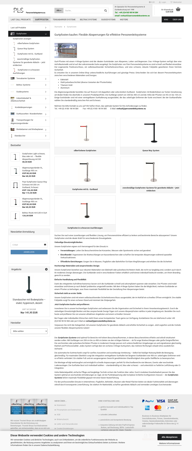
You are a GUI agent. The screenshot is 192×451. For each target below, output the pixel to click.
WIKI (166, 19)
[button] (152, 2)
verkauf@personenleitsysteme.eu (131, 108)
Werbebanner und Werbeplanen (27, 129)
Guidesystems (108, 19)
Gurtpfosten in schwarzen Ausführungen (26, 71)
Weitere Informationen (169, 443)
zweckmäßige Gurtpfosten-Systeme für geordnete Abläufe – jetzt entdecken (29, 61)
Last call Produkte (21, 19)
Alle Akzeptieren (169, 437)
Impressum (61, 408)
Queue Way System (23, 49)
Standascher (18, 136)
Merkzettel (176, 2)
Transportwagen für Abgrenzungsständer (22, 121)
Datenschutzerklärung (50, 445)
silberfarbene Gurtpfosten (26, 43)
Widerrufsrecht (63, 422)
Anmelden (29, 252)
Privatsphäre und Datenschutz (69, 413)
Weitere (124, 19)
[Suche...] (59, 10)
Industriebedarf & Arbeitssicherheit (21, 99)
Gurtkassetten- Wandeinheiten (26, 113)
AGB (58, 417)
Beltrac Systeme (88, 19)
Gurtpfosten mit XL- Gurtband (27, 54)
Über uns (177, 19)
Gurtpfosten (41, 19)
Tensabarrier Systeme (64, 19)
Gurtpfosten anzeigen (22, 39)
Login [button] (162, 2)
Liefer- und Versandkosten (67, 427)
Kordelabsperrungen (21, 107)
